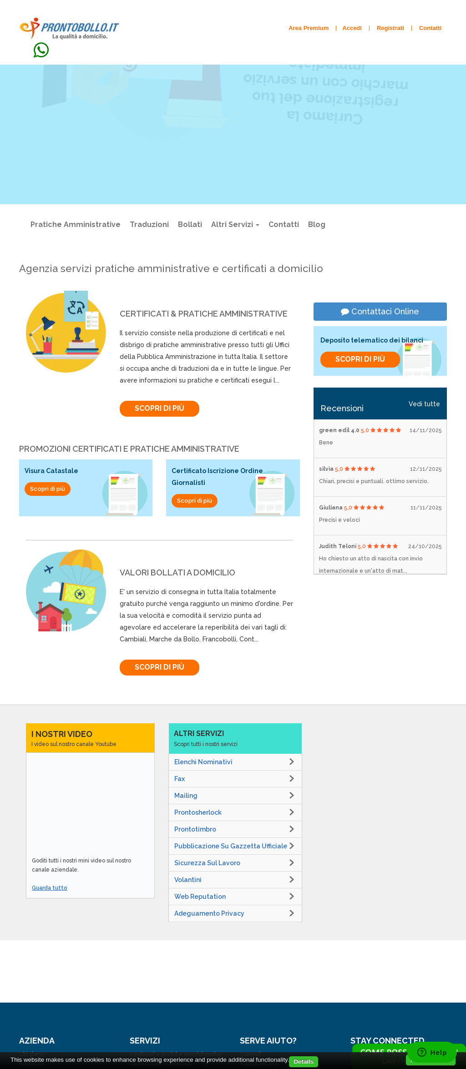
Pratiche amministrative (75, 224)
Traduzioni (149, 224)
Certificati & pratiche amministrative (204, 313)
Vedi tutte (424, 404)
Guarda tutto (49, 888)
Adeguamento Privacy (209, 913)
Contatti (283, 224)
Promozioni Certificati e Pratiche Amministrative (129, 449)
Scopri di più (141, 181)
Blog (316, 224)
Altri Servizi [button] (235, 224)
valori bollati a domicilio (177, 572)
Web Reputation (200, 896)
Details (304, 1061)
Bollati (190, 224)
